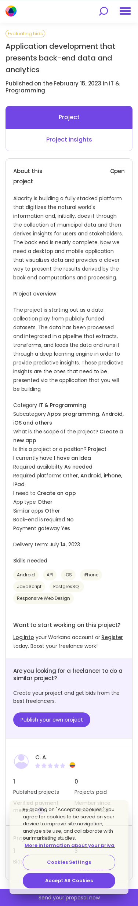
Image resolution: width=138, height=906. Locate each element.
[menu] (125, 11)
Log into (23, 637)
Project (69, 117)
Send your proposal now (69, 897)
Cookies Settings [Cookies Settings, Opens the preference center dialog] (69, 862)
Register (112, 637)
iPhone (91, 575)
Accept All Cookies (68, 880)
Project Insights (69, 139)
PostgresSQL (66, 586)
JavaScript (29, 586)
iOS (68, 575)
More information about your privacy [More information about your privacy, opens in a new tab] (72, 845)
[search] (103, 11)
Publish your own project (52, 719)
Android (26, 575)
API (50, 575)
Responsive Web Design (43, 598)
